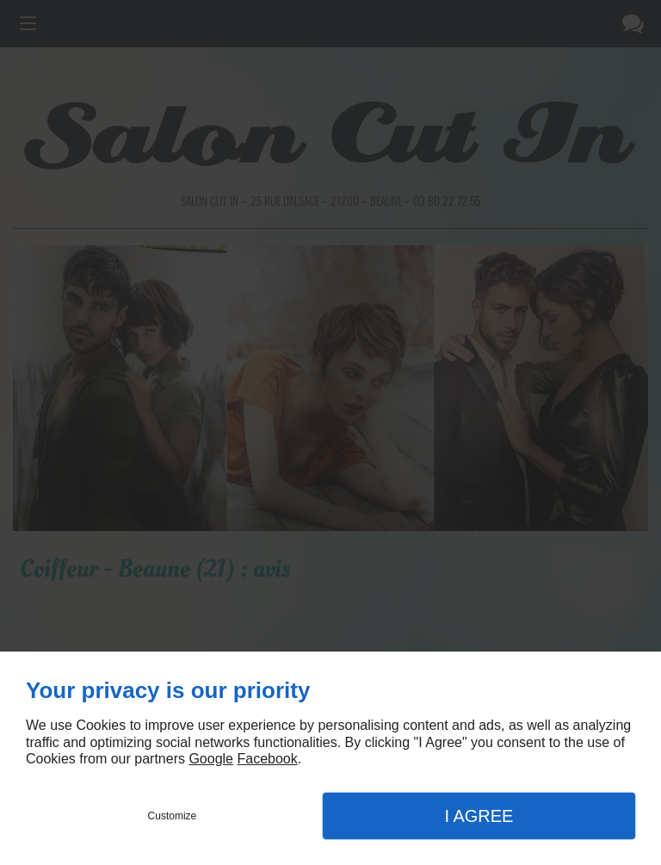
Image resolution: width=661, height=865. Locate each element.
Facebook (267, 758)
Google (210, 758)
